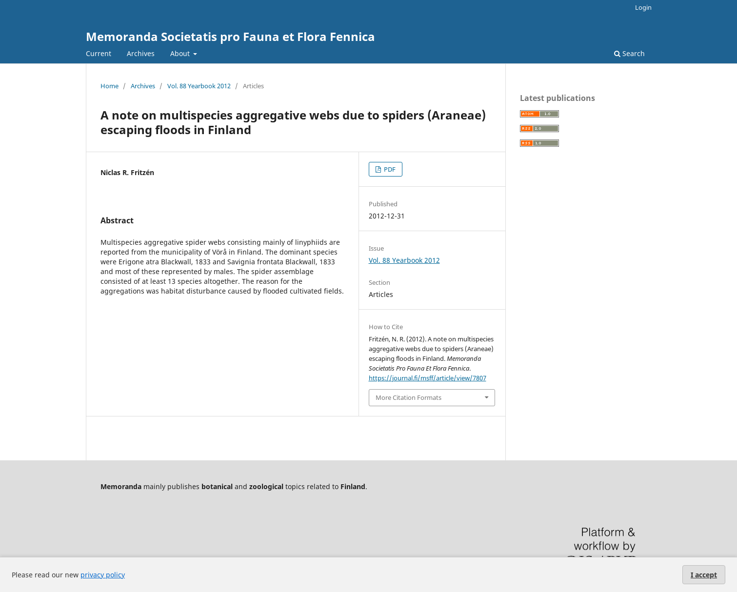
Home (109, 85)
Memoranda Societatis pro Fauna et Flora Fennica (230, 36)
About (181, 53)
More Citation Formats (408, 397)
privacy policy (102, 574)
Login (643, 7)
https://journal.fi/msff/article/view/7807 (427, 378)
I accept (704, 574)
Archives (141, 53)
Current (98, 53)
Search (629, 53)
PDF (389, 169)
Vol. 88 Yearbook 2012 (199, 85)
